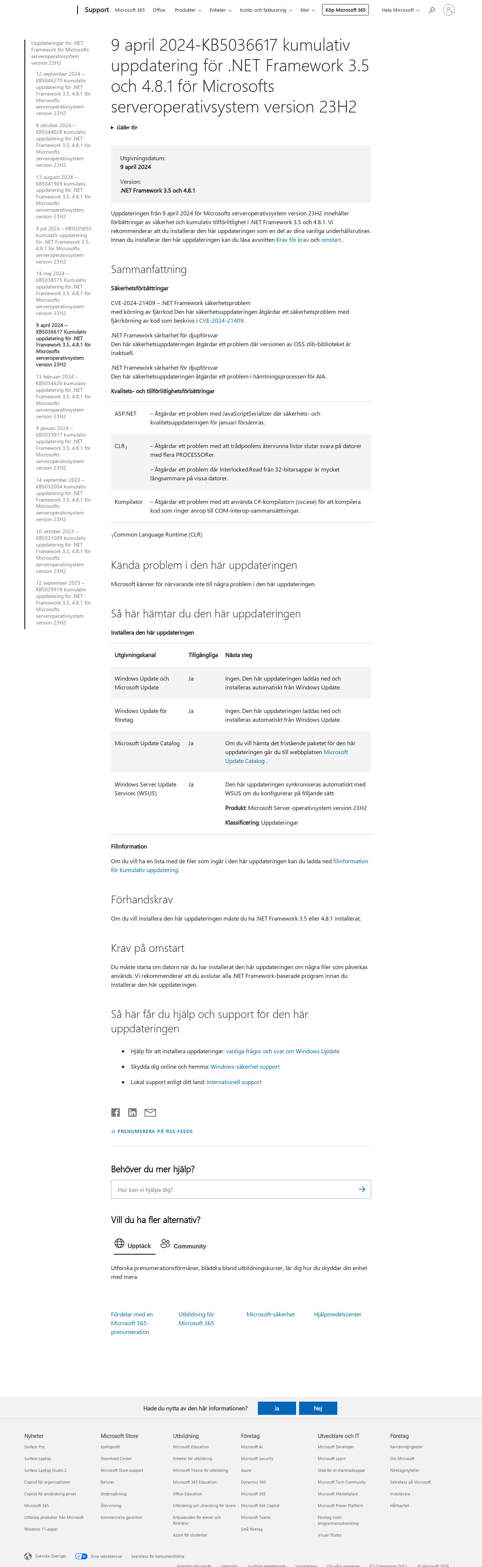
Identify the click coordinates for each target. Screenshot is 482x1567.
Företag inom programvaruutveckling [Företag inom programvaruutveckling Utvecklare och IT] (338, 1520)
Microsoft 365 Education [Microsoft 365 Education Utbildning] (194, 1482)
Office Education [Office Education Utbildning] (187, 1493)
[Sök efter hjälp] (431, 9)
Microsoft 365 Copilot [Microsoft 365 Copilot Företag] (260, 1505)
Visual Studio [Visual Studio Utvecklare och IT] (329, 1535)
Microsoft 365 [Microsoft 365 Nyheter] (36, 1505)
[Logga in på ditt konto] (449, 10)
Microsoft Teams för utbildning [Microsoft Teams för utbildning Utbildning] (200, 1470)
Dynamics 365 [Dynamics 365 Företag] (253, 1482)
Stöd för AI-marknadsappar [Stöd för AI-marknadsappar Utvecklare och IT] (342, 1470)
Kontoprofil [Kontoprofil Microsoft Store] (110, 1446)
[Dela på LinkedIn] (129, 1111)
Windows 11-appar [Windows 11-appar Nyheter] (41, 1529)
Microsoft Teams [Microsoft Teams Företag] (256, 1517)
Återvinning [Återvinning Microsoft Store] (111, 1505)
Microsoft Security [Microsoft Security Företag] (257, 1458)
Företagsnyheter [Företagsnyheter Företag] (404, 1470)
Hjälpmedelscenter (338, 1314)
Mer (305, 10)
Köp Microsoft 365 (345, 10)
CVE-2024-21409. (222, 320)
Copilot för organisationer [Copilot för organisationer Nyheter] (47, 1482)
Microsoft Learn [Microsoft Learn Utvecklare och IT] (332, 1458)
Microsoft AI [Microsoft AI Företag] (252, 1446)
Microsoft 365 (130, 10)
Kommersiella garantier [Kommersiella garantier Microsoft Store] (122, 1517)
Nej (318, 1408)
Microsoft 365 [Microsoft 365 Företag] (253, 1493)
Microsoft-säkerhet (271, 1314)
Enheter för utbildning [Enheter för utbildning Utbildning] (192, 1458)
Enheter (218, 10)
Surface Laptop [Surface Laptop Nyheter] (37, 1458)
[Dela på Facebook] (116, 1111)
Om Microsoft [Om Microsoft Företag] (402, 1458)
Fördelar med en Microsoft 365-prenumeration (132, 1322)
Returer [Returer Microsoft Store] (107, 1482)
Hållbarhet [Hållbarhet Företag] (399, 1505)
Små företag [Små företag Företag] (252, 1529)
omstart (331, 239)
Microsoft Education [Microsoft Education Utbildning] (191, 1446)
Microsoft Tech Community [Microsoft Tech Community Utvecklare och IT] (342, 1482)
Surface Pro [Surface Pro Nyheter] (34, 1446)
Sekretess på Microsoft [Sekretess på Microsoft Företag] (410, 1482)
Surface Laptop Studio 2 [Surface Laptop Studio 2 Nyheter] (45, 1470)
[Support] (96, 10)
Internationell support (234, 1082)
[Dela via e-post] (147, 1111)
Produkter (185, 10)
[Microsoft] (49, 10)
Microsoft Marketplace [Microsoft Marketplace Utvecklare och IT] (338, 1493)
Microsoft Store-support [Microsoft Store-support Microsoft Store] (122, 1470)
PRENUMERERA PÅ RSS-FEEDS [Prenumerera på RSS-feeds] (155, 1131)
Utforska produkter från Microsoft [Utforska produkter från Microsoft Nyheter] (54, 1517)
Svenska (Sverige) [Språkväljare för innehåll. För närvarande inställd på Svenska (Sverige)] (50, 1556)
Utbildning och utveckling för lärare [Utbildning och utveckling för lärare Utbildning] (204, 1505)
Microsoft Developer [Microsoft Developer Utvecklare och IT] (336, 1446)
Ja (276, 1408)
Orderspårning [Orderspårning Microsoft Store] (113, 1493)
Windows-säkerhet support (245, 1066)
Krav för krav (292, 239)
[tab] (134, 1245)
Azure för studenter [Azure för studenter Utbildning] (190, 1535)
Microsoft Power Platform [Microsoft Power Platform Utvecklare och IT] (340, 1505)
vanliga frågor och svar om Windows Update (282, 1051)
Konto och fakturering (263, 10)
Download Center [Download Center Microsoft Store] (116, 1458)
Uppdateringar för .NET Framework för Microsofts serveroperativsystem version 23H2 (60, 53)
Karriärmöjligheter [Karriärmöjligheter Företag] (406, 1446)
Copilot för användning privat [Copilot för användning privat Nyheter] (50, 1493)
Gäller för (126, 127)
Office (159, 10)
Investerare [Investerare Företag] (400, 1493)
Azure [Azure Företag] (246, 1470)
